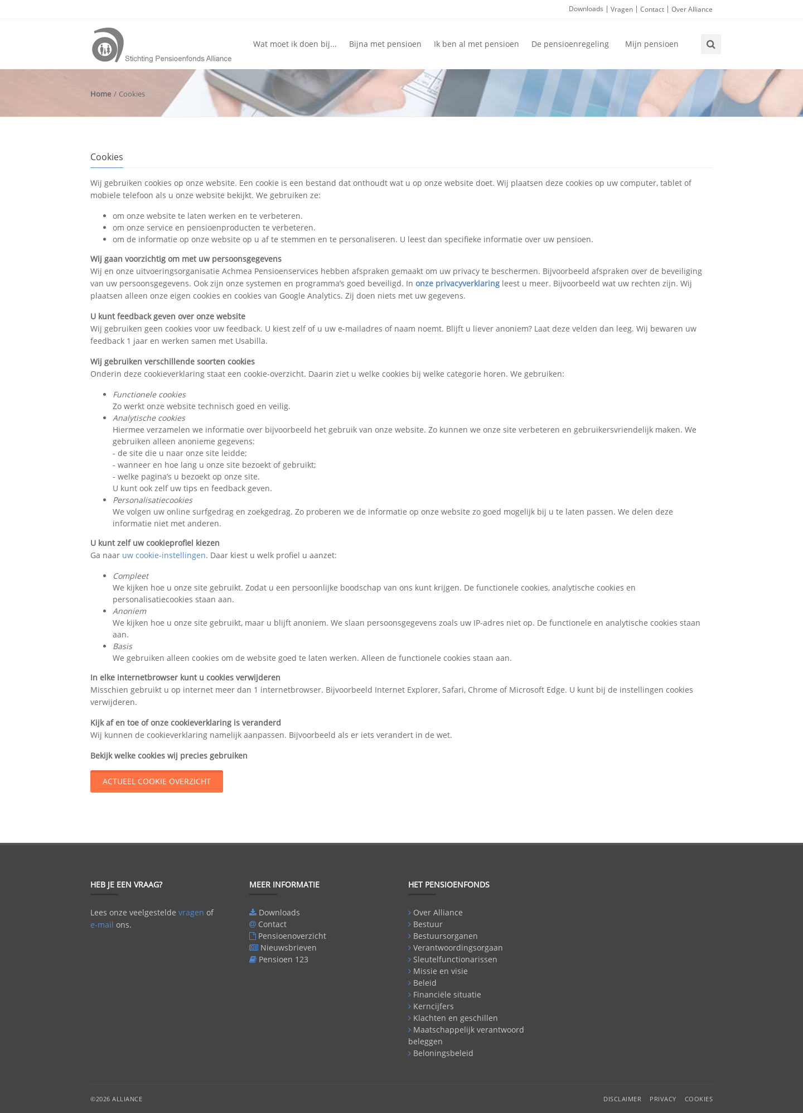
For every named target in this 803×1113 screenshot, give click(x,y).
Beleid (425, 982)
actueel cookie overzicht (157, 781)
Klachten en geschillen (455, 1018)
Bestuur (428, 924)
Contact (652, 9)
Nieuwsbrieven (288, 947)
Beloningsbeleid (443, 1053)
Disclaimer (622, 1099)
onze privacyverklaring (457, 283)
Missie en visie (440, 971)
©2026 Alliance (116, 1099)
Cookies (699, 1099)
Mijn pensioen (652, 44)
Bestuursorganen (445, 935)
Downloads (586, 8)
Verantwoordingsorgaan (458, 947)
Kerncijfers (433, 1006)
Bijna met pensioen (385, 44)
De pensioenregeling (570, 44)
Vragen (622, 9)
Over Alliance (692, 9)
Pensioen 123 (283, 959)
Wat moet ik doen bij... (295, 44)
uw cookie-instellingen (164, 555)
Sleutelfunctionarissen (455, 959)
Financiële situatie (447, 994)
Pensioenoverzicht (292, 935)
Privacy (663, 1099)
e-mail (102, 924)
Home (100, 94)
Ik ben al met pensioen (476, 44)
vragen (191, 912)
